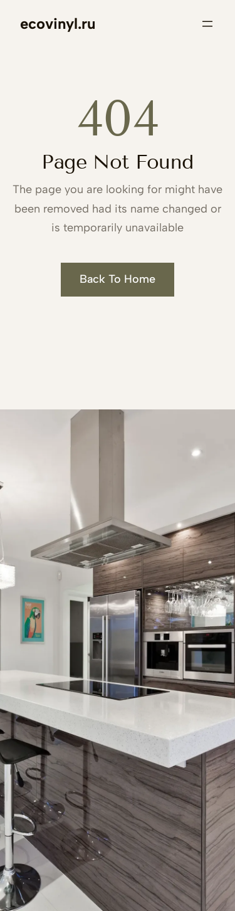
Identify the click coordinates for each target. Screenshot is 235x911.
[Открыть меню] (207, 23)
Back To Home (117, 279)
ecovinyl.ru (57, 23)
